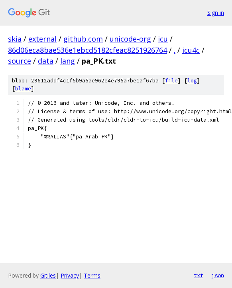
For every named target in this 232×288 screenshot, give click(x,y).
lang (67, 61)
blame (23, 88)
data (45, 61)
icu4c (191, 50)
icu (163, 39)
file (171, 80)
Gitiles (48, 275)
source (19, 61)
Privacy (70, 275)
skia (15, 39)
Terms (92, 275)
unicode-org (130, 39)
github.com (83, 39)
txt (198, 275)
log (192, 80)
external (42, 39)
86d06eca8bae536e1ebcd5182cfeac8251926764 (87, 50)
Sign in (215, 12)
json (217, 275)
